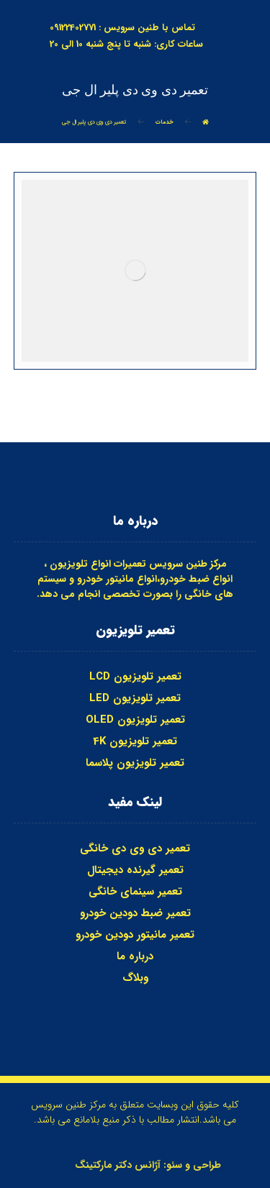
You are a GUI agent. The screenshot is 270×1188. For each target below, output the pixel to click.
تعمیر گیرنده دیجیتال (135, 870)
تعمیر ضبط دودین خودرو (135, 913)
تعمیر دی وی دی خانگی (135, 848)
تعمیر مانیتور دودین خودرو (135, 934)
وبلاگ (135, 978)
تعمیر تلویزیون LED (135, 698)
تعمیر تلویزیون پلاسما (135, 763)
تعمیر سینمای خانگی (135, 891)
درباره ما (135, 956)
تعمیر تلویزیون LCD (135, 676)
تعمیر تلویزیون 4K (135, 741)
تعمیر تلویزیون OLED (135, 719)
